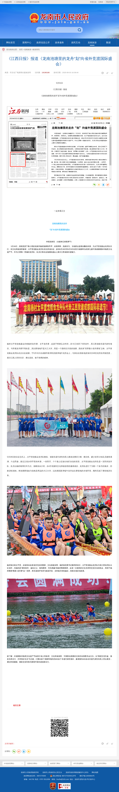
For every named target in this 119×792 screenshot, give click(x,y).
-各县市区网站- (101, 763)
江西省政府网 (20, 2)
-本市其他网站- (78, 763)
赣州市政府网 (34, 2)
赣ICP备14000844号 (87, 776)
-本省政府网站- (9, 763)
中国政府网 (7, 2)
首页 (21, 49)
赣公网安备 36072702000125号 (64, 776)
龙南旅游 (27, 49)
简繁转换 (93, 2)
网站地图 (95, 772)
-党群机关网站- (32, 763)
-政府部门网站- (55, 763)
